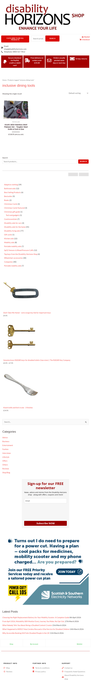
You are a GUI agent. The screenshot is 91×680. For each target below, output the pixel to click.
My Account (34, 641)
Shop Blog (6, 473)
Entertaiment (7, 445)
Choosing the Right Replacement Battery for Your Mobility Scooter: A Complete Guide (35, 614)
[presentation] (42, 511)
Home (4, 80)
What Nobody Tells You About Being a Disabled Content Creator (27, 622)
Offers (4, 461)
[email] (45, 500)
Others (5, 465)
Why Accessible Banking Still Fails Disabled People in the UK (25, 630)
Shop (11, 641)
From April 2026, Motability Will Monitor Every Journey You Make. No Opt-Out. (33, 618)
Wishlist (79, 641)
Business (5, 441)
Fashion (5, 449)
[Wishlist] (79, 639)
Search (52, 38)
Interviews (6, 453)
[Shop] (11, 639)
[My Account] (34, 639)
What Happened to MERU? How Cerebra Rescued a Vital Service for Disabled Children (35, 626)
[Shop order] (78, 93)
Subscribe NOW (45, 523)
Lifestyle (5, 457)
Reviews (5, 469)
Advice (5, 438)
